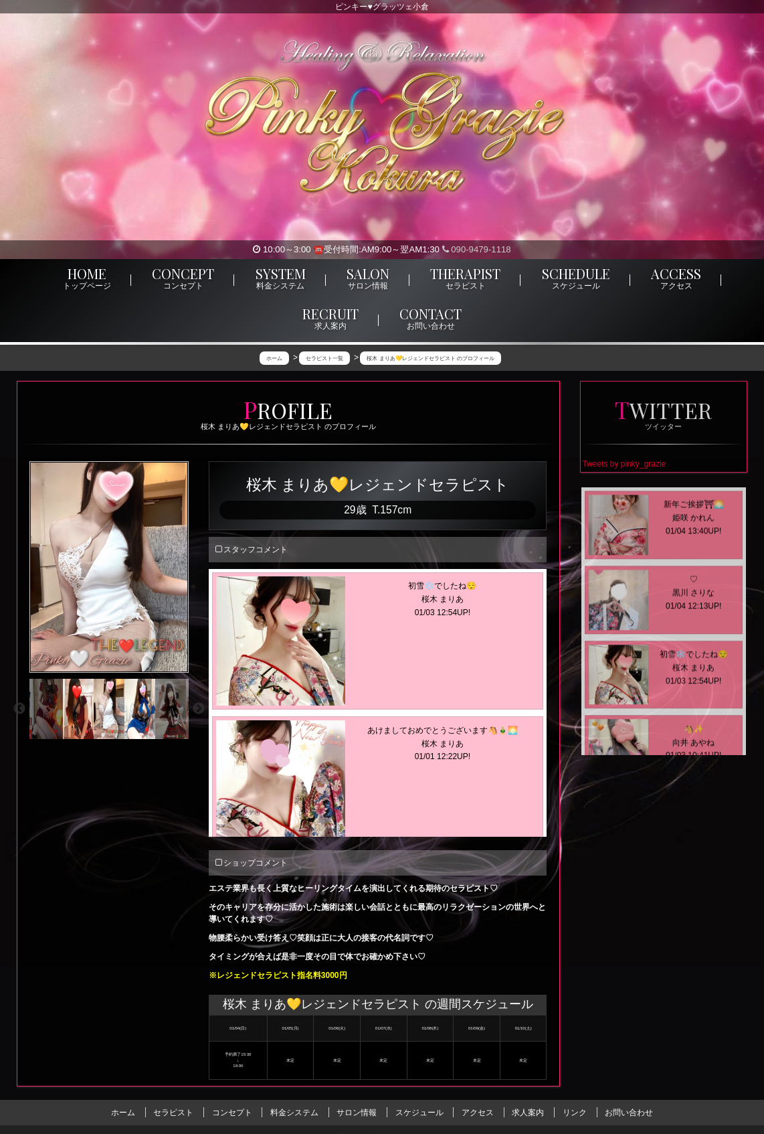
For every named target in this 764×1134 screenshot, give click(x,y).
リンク (575, 1112)
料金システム (294, 1112)
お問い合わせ (629, 1112)
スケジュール (419, 1112)
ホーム (123, 1112)
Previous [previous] (19, 709)
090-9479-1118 (476, 249)
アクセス (478, 1112)
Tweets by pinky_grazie (624, 464)
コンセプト (232, 1112)
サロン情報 (357, 1112)
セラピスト (173, 1112)
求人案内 (528, 1112)
